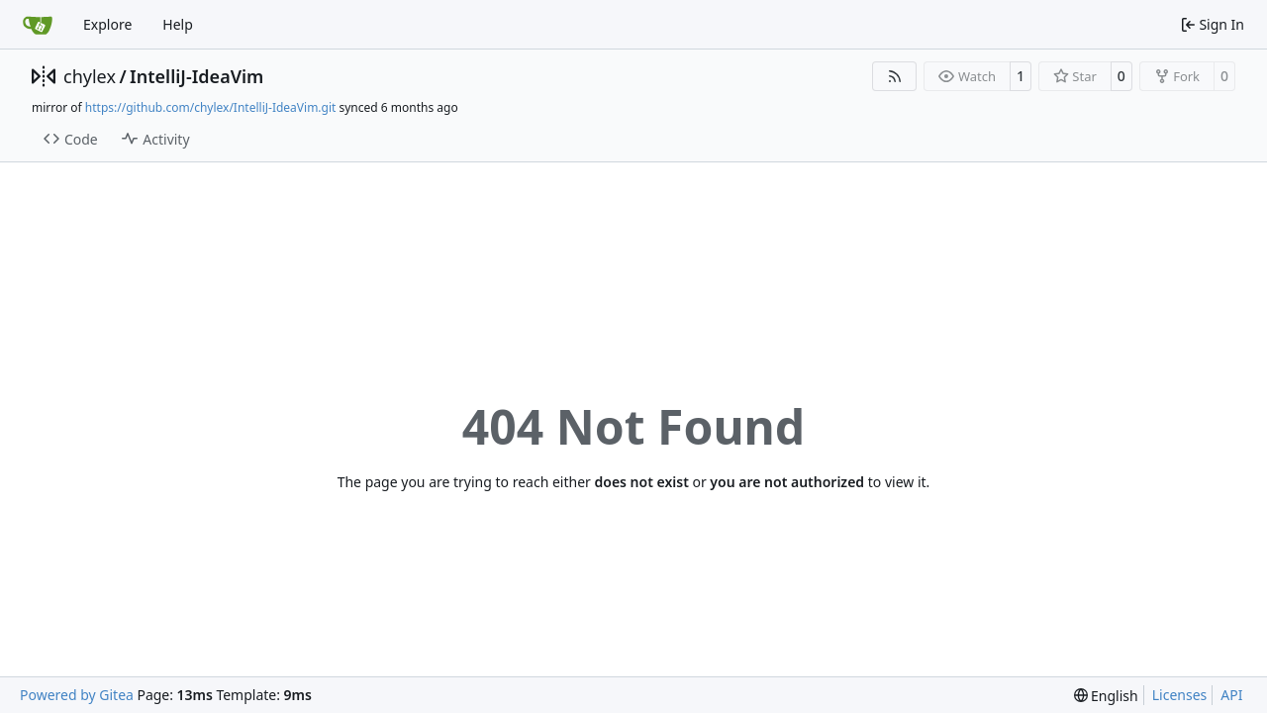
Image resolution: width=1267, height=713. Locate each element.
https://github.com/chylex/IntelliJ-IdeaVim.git (211, 107)
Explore (107, 24)
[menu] (1106, 695)
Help (177, 24)
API (1231, 694)
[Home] (37, 25)
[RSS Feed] (895, 76)
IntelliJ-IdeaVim (196, 76)
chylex (89, 76)
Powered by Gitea (77, 694)
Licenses (1180, 694)
